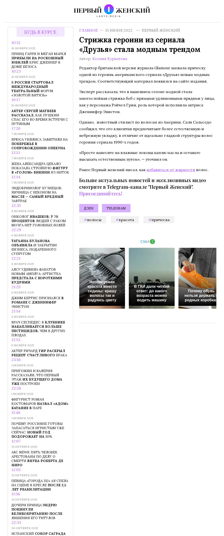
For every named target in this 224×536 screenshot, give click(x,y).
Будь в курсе (40, 32)
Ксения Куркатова (109, 58)
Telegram (116, 208)
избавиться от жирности (170, 169)
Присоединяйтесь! (100, 193)
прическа (160, 219)
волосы (94, 219)
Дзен (89, 208)
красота (126, 219)
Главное (88, 30)
